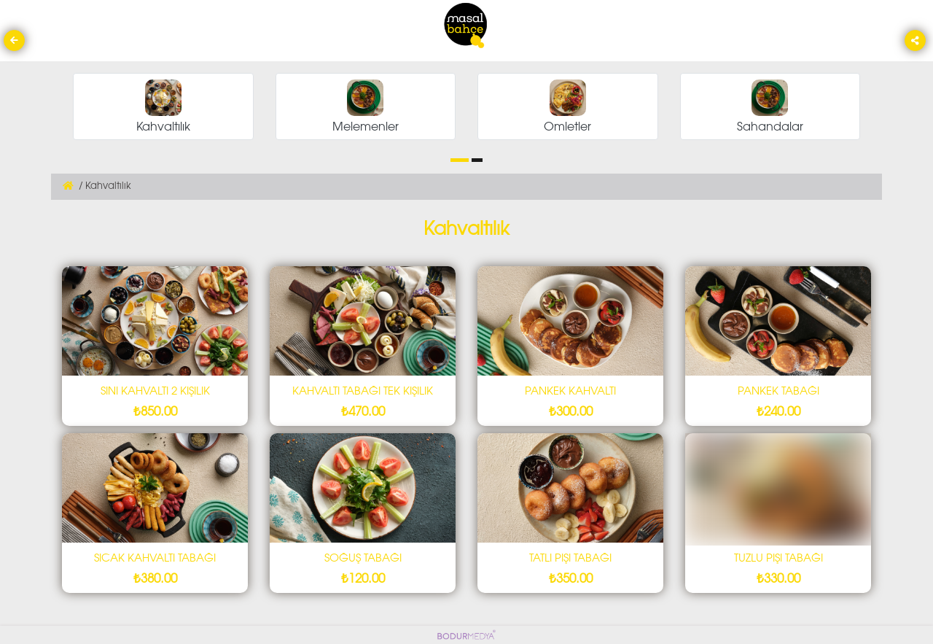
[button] (459, 160)
